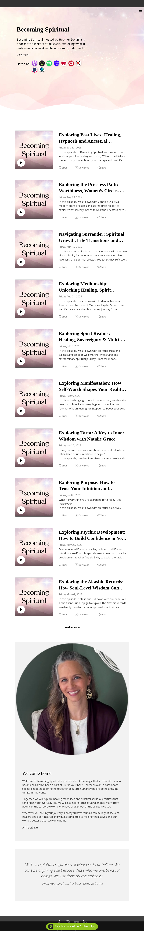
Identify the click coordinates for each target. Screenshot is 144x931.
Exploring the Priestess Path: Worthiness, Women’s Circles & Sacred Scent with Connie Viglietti (91, 188)
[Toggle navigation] (140, 12)
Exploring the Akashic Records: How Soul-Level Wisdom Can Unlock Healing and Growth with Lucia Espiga (93, 585)
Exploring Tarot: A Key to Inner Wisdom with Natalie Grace (91, 435)
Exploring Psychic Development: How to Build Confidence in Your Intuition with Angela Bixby (92, 535)
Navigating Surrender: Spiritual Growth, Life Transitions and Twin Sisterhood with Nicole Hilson (91, 237)
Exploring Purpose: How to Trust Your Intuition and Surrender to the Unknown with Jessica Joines (91, 486)
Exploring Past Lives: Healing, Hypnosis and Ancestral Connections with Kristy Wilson (91, 138)
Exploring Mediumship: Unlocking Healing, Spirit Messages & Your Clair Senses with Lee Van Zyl (89, 287)
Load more (72, 627)
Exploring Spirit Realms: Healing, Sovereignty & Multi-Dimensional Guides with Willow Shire (92, 337)
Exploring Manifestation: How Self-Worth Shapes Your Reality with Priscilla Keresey (91, 386)
